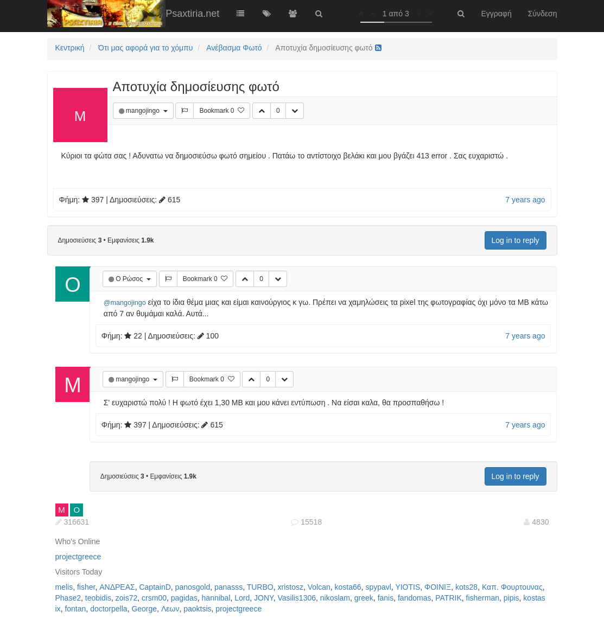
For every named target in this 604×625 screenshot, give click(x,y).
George (144, 608)
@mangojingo (125, 303)
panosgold (193, 587)
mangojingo (143, 110)
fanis (386, 598)
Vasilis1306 (296, 598)
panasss (228, 587)
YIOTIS (407, 587)
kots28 (466, 587)
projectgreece (78, 556)
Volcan (319, 587)
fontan (75, 608)
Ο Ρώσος (130, 279)
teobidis (98, 598)
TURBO (260, 587)
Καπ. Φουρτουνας (512, 587)
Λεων (170, 608)
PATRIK (448, 598)
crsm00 (154, 598)
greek (363, 598)
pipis (511, 598)
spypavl (378, 587)
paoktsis (197, 608)
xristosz (290, 587)
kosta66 (348, 587)
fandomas (414, 598)
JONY (264, 598)
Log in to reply (515, 240)
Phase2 (68, 598)
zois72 (126, 598)
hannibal (216, 598)
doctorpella (109, 608)
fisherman (482, 598)
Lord (242, 598)
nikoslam (335, 598)
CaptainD (154, 587)
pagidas (184, 598)
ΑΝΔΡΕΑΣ (117, 587)
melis (64, 587)
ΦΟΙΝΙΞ (437, 587)
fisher (86, 587)
